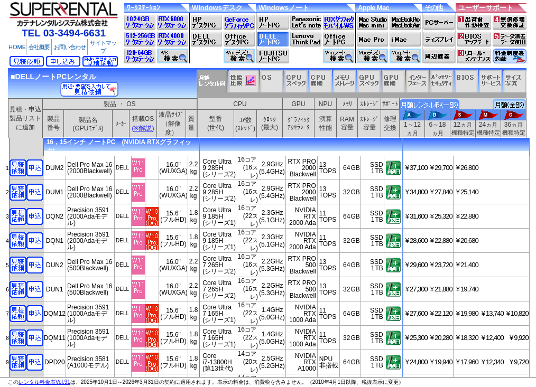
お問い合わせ (70, 47)
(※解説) (143, 128)
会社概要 (39, 47)
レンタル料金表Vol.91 (44, 382)
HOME (17, 47)
